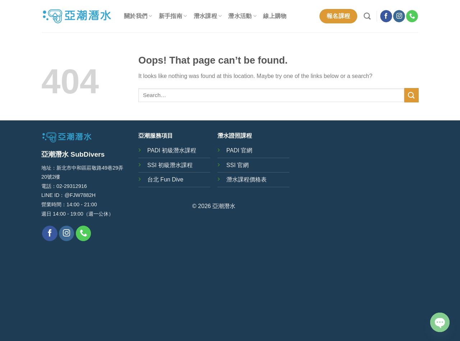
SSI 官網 (237, 165)
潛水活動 (242, 16)
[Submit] (411, 95)
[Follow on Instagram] (399, 16)
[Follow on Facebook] (386, 16)
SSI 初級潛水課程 (170, 165)
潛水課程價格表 (246, 179)
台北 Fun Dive (165, 179)
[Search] (367, 16)
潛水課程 (208, 16)
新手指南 (173, 16)
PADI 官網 (239, 150)
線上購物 (274, 16)
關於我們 (138, 16)
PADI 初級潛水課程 (172, 150)
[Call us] (412, 16)
